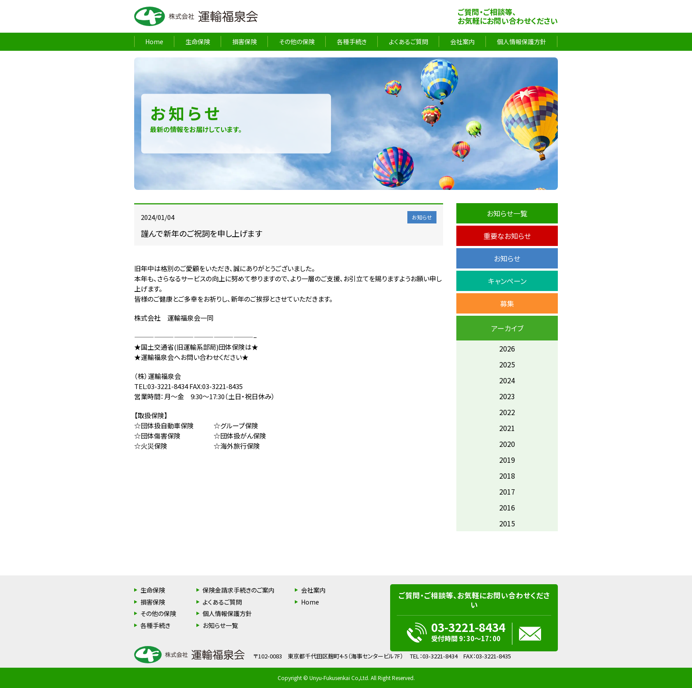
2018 (507, 475)
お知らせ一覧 (507, 213)
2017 (507, 491)
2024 (507, 380)
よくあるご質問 (408, 41)
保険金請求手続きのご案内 (239, 590)
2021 (507, 428)
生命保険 (197, 41)
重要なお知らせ (507, 236)
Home (154, 41)
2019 (507, 459)
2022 (507, 412)
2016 (507, 507)
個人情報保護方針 (521, 41)
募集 (507, 303)
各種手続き (352, 41)
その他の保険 (297, 41)
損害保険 (244, 41)
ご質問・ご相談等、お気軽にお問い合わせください (508, 16)
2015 (507, 523)
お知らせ (507, 258)
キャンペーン (507, 281)
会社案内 (462, 41)
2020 (507, 444)
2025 (507, 364)
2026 (507, 348)
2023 (507, 396)
